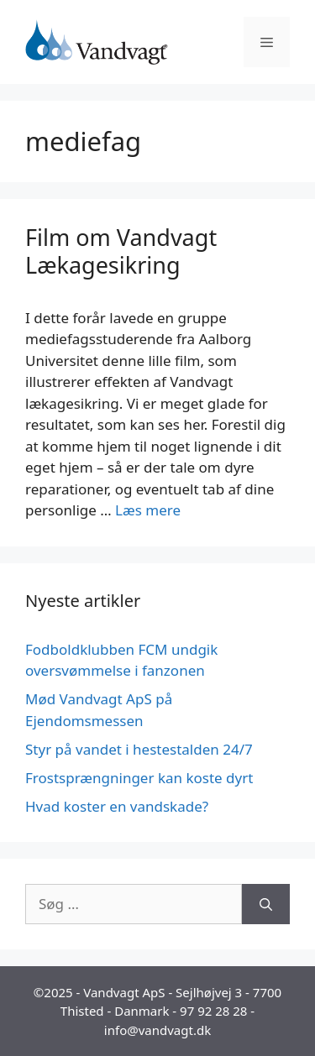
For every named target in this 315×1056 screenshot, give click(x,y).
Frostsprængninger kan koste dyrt (139, 777)
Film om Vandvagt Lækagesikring (121, 251)
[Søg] (266, 904)
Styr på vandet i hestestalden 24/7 (139, 749)
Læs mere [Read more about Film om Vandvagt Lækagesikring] (148, 510)
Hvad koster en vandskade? (116, 806)
